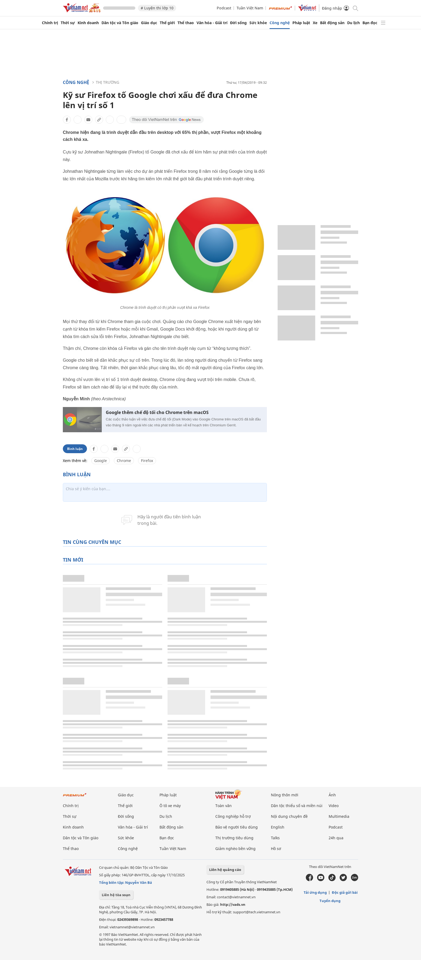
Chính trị (50, 23)
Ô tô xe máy (170, 805)
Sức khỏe (258, 23)
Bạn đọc (369, 23)
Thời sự (68, 23)
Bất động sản (332, 23)
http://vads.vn (232, 904)
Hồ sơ (276, 848)
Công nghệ (280, 23)
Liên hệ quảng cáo (225, 869)
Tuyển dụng (330, 900)
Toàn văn (223, 805)
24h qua (336, 837)
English (277, 827)
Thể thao (185, 23)
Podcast (224, 7)
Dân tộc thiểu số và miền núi (296, 805)
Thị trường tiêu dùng (234, 837)
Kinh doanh (88, 23)
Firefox (147, 460)
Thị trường (107, 82)
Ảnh (332, 794)
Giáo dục (149, 23)
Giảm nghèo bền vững (235, 848)
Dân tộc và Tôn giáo (119, 23)
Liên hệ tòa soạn (116, 894)
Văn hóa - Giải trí (212, 23)
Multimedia (339, 816)
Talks (275, 837)
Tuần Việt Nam (250, 7)
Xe (315, 23)
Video (334, 805)
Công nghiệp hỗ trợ (233, 816)
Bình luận (75, 448)
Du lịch (353, 23)
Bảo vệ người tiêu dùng (236, 827)
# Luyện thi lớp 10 (157, 7)
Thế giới (167, 23)
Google (100, 460)
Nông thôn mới (284, 794)
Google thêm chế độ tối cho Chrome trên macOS (157, 412)
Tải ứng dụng (315, 892)
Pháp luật (301, 23)
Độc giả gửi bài (345, 892)
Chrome (124, 460)
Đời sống (238, 23)
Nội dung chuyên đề (289, 816)
